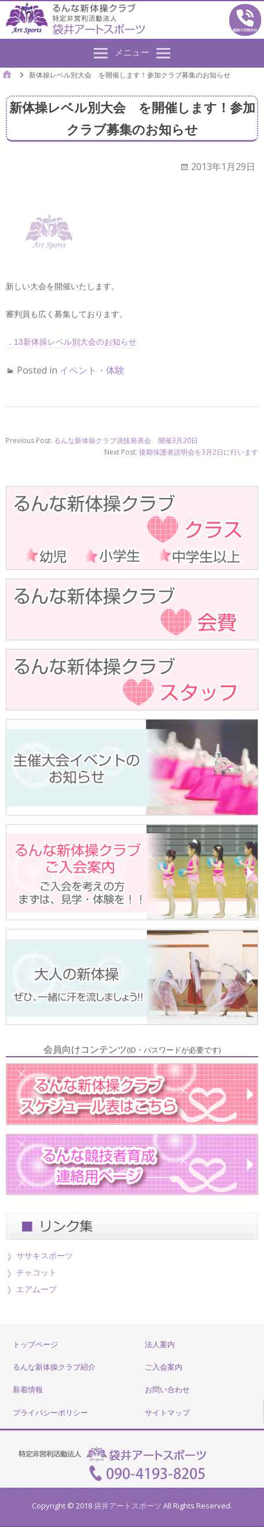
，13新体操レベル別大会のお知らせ (71, 341)
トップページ (35, 1344)
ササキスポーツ (44, 1255)
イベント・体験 (92, 370)
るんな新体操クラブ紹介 (54, 1367)
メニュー (132, 52)
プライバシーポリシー (50, 1412)
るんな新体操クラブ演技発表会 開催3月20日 (126, 440)
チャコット (36, 1272)
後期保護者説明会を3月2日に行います (198, 452)
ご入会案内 (163, 1367)
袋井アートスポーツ (128, 1505)
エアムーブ (36, 1288)
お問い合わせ (167, 1389)
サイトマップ (167, 1412)
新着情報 (28, 1389)
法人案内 (160, 1344)
